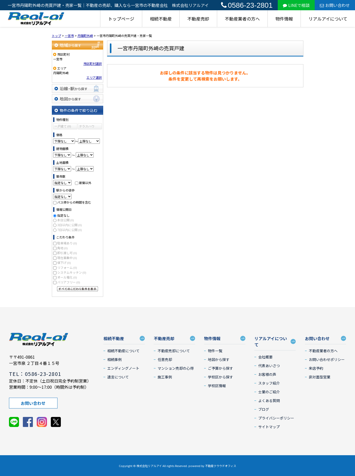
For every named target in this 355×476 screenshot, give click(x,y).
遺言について (118, 376)
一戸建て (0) (62, 126)
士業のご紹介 (269, 391)
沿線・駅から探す (77, 88)
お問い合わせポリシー (327, 359)
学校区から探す (220, 376)
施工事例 (165, 376)
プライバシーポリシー (276, 418)
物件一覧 (215, 350)
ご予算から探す (220, 368)
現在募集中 (67, 257)
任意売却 (165, 359)
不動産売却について (174, 350)
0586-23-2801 (247, 5)
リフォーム (67, 267)
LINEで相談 (296, 5)
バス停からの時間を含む (74, 202)
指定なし (63, 215)
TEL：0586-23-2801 (35, 373)
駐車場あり (67, 243)
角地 (62, 248)
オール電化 (67, 277)
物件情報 (284, 18)
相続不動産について (123, 350)
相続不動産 (161, 18)
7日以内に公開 (69, 229)
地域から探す (77, 45)
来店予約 (316, 368)
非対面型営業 (319, 376)
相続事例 (114, 359)
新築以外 (85, 182)
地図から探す (77, 98)
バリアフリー (68, 282)
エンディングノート (123, 368)
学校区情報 (217, 385)
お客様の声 (267, 374)
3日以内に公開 (69, 225)
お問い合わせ (335, 5)
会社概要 (265, 356)
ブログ (263, 409)
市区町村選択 (92, 63)
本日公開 (65, 220)
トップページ (121, 18)
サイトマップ (269, 426)
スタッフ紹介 (269, 383)
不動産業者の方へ (242, 18)
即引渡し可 (67, 253)
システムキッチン (71, 272)
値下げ (64, 262)
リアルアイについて (328, 18)
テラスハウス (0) (86, 127)
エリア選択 (94, 77)
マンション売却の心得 (176, 368)
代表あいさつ (269, 365)
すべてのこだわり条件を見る (77, 288)
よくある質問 (269, 400)
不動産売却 (198, 18)
